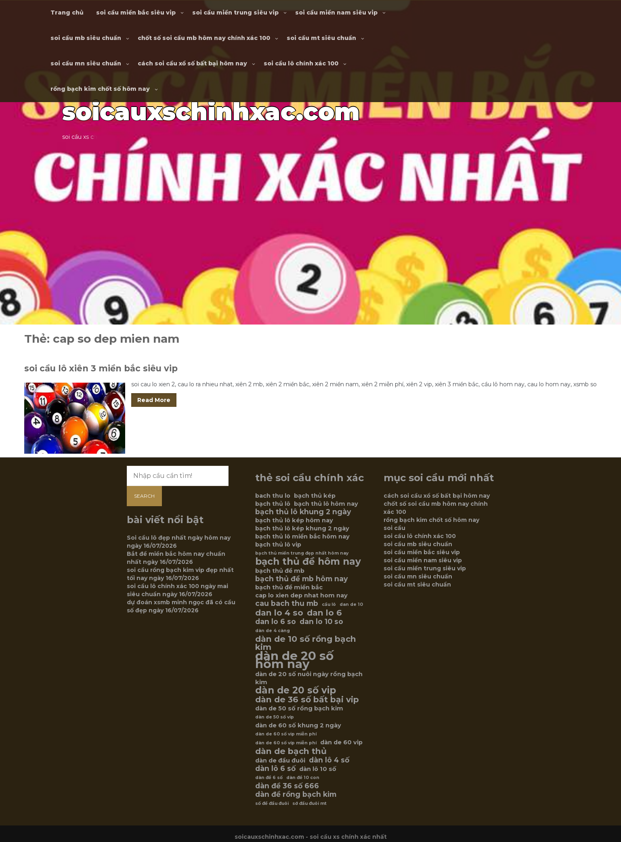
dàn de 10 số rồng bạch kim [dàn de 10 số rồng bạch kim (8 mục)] (305, 643)
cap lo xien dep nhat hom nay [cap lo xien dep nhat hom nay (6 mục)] (301, 595)
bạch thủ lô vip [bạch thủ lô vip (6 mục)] (278, 544)
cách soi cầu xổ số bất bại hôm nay (192, 63)
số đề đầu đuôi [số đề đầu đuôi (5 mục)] (272, 803)
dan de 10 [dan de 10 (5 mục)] (351, 604)
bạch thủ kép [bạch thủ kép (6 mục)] (315, 495)
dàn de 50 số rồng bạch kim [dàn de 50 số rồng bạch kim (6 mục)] (299, 708)
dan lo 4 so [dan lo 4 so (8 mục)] (279, 613)
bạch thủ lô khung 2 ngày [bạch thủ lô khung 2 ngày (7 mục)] (303, 512)
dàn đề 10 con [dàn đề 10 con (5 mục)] (302, 777)
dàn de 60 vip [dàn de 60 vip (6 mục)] (341, 742)
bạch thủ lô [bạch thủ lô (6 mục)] (272, 503)
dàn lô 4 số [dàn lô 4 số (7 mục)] (329, 760)
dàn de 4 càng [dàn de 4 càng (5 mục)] (272, 630)
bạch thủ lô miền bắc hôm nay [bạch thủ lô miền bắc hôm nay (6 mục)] (302, 536)
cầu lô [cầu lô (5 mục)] (329, 604)
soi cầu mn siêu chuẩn (85, 63)
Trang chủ (67, 12)
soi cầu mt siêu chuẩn (321, 38)
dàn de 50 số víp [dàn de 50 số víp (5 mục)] (274, 717)
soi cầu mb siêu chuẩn (85, 38)
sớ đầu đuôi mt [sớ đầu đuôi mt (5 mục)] (309, 803)
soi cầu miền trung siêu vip (235, 12)
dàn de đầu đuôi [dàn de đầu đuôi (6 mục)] (280, 760)
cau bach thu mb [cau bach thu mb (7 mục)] (286, 603)
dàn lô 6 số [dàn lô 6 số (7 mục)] (275, 769)
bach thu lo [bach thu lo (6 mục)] (272, 495)
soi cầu (394, 528)
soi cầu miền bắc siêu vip (136, 12)
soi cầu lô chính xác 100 (301, 63)
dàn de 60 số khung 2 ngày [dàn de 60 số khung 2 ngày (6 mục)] (298, 725)
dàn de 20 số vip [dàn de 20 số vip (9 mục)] (295, 690)
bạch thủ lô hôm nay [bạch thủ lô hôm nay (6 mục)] (326, 503)
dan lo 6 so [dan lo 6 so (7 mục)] (275, 622)
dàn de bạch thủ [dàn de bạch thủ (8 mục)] (291, 751)
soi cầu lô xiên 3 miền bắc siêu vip (101, 368)
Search (144, 496)
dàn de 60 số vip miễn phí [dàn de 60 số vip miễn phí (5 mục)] (286, 734)
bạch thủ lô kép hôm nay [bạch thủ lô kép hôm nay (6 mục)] (294, 520)
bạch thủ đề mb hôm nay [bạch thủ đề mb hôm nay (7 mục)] (301, 579)
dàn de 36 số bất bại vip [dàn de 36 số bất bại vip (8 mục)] (307, 699)
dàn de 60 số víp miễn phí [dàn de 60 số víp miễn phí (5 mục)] (286, 743)
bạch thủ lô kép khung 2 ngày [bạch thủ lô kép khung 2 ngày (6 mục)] (302, 528)
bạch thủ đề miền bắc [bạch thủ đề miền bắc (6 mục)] (289, 587)
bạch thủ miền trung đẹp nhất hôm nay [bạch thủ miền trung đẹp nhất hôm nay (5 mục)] (301, 553)
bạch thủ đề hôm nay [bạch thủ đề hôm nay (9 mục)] (308, 561)
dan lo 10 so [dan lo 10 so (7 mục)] (321, 622)
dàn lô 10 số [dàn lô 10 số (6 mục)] (317, 769)
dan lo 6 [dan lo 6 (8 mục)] (324, 613)
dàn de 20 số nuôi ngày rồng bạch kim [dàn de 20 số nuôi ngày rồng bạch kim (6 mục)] (309, 678)
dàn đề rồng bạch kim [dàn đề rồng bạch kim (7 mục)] (295, 794)
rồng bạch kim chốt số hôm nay (100, 88)
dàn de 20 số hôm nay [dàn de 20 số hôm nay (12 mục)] (294, 660)
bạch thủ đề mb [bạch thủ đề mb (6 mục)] (279, 570)
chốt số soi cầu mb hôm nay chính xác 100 (204, 38)
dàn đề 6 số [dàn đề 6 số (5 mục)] (269, 777)
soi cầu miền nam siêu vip (336, 12)
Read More (153, 400)
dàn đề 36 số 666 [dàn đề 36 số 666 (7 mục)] (287, 786)
